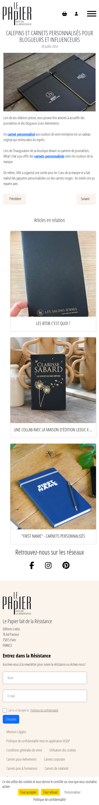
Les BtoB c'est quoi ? (53, 323)
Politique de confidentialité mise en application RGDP (38, 740)
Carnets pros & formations (21, 768)
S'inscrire (11, 719)
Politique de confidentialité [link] (49, 799)
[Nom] (45, 678)
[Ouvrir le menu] (91, 13)
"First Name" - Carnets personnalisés (53, 536)
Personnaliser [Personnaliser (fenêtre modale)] (72, 792)
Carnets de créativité (56, 768)
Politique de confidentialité (44, 710)
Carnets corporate (54, 759)
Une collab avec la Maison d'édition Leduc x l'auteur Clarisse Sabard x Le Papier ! (53, 429)
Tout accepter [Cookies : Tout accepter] (28, 792)
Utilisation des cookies (62, 750)
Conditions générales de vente (24, 750)
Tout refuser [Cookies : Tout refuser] (50, 792)
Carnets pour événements (21, 759)
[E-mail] (45, 696)
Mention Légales (16, 731)
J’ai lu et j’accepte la (30, 710)
